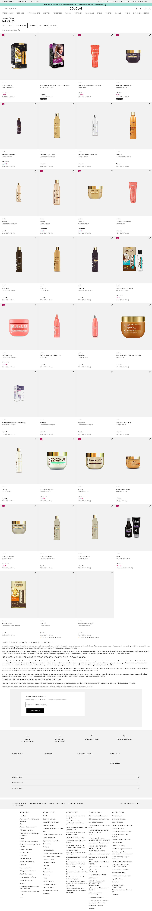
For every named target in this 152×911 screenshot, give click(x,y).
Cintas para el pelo (49, 862)
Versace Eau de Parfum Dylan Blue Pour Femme (75, 833)
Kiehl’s (22, 838)
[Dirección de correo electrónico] (52, 704)
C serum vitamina (48, 881)
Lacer (22, 894)
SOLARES (46, 13)
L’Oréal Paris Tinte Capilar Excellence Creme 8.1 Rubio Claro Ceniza (75, 823)
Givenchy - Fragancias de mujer (30, 891)
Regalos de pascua (118, 828)
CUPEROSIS (115, 895)
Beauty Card (118, 1)
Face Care (46, 893)
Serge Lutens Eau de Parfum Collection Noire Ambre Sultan (75, 846)
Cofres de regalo (117, 822)
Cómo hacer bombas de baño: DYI (122, 891)
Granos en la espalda (96, 905)
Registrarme (35, 710)
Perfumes (78, 13)
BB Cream (23, 865)
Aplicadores (47, 844)
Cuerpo (108, 13)
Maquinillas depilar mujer (51, 822)
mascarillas (24, 668)
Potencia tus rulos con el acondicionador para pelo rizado (99, 839)
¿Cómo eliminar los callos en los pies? (99, 826)
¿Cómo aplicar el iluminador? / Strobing (98, 889)
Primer (45, 878)
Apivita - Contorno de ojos (28, 827)
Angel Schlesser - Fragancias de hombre (30, 845)
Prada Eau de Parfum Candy (75, 837)
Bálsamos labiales (48, 825)
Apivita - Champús (26, 849)
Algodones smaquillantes (51, 841)
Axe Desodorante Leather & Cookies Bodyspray (75, 878)
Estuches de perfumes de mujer (53, 828)
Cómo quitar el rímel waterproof (99, 819)
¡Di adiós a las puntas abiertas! (122, 849)
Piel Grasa (115, 882)
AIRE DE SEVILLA (25, 858)
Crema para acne (48, 859)
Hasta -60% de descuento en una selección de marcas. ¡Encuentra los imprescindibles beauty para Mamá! (73, 4)
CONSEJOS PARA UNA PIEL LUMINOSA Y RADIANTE (120, 866)
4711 (21, 897)
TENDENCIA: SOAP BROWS (97, 875)
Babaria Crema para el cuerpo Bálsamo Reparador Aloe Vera (76, 863)
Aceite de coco (94, 835)
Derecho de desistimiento (57, 803)
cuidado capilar (48, 661)
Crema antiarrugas (49, 838)
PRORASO (23, 855)
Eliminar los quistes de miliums (121, 876)
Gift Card (20, 13)
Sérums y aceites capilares (51, 856)
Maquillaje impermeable (50, 890)
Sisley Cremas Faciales (27, 861)
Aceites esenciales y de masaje (53, 853)
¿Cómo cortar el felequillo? (120, 869)
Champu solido (117, 842)
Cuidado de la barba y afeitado (122, 825)
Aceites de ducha (48, 850)
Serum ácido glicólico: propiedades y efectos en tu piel (122, 853)
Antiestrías (46, 875)
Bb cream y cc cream (49, 884)
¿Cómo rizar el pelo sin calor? (98, 867)
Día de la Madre (34, 13)
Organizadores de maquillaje (52, 834)
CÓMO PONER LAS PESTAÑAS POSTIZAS (99, 863)
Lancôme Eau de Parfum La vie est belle (76, 841)
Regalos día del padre (119, 819)
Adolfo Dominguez (26, 874)
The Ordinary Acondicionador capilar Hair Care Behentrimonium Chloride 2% (76, 884)
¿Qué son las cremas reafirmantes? (95, 894)
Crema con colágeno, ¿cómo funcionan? (121, 858)
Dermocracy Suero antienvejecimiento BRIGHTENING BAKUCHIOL (76, 852)
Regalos (133, 1)
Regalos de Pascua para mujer (121, 831)
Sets (44, 831)
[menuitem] (9, 13)
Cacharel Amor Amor (27, 880)
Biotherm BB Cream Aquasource (76, 867)
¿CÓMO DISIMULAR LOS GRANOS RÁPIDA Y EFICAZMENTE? (97, 883)
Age (21, 824)
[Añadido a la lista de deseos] (35, 35)
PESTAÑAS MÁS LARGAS (97, 851)
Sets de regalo (7, 13)
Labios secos (93, 878)
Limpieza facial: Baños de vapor (99, 843)
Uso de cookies (18, 805)
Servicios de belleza (105, 1)
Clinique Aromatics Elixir (27, 871)
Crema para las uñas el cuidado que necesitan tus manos (99, 902)
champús (37, 648)
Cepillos (45, 816)
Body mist (46, 869)
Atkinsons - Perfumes (26, 830)
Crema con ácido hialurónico (98, 816)
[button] (76, 777)
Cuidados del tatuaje (118, 845)
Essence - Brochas (26, 868)
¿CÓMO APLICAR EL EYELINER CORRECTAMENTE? (98, 831)
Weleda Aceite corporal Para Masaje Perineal (75, 817)
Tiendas (126, 1)
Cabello (118, 13)
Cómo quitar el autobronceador (122, 861)
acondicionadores (46, 648)
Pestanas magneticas (118, 873)
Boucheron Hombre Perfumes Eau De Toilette (29, 887)
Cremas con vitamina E (96, 897)
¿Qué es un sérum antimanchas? (99, 854)
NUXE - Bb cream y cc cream (29, 841)
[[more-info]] (11, 30)
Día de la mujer (116, 816)
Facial (99, 13)
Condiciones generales (75, 803)
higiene (5, 654)
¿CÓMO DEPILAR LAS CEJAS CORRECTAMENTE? (98, 847)
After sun (46, 866)
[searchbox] (19, 8)
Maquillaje (89, 13)
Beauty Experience (144, 1)
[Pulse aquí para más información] (105, 4)
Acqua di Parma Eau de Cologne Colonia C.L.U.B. (76, 829)
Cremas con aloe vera (96, 822)
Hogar (127, 13)
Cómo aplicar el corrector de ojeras (98, 858)
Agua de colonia (117, 879)
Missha (22, 883)
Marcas (68, 13)
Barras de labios (48, 887)
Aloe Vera (92, 909)
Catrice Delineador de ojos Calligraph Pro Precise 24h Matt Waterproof (76, 891)
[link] (19, 65)
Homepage (5, 18)
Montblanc (23, 816)
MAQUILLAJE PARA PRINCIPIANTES (118, 886)
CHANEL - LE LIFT (25, 852)
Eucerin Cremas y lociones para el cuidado (30, 834)
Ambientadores (48, 872)
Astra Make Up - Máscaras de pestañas (29, 820)
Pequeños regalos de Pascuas (121, 839)
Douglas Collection (141, 13)
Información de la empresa (37, 803)
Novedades (57, 13)
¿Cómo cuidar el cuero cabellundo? (96, 871)
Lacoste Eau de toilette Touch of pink (76, 858)
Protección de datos (19, 803)
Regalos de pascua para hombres (120, 835)
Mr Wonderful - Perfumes (28, 877)
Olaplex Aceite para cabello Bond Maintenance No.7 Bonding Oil (76, 872)
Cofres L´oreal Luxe (49, 819)
